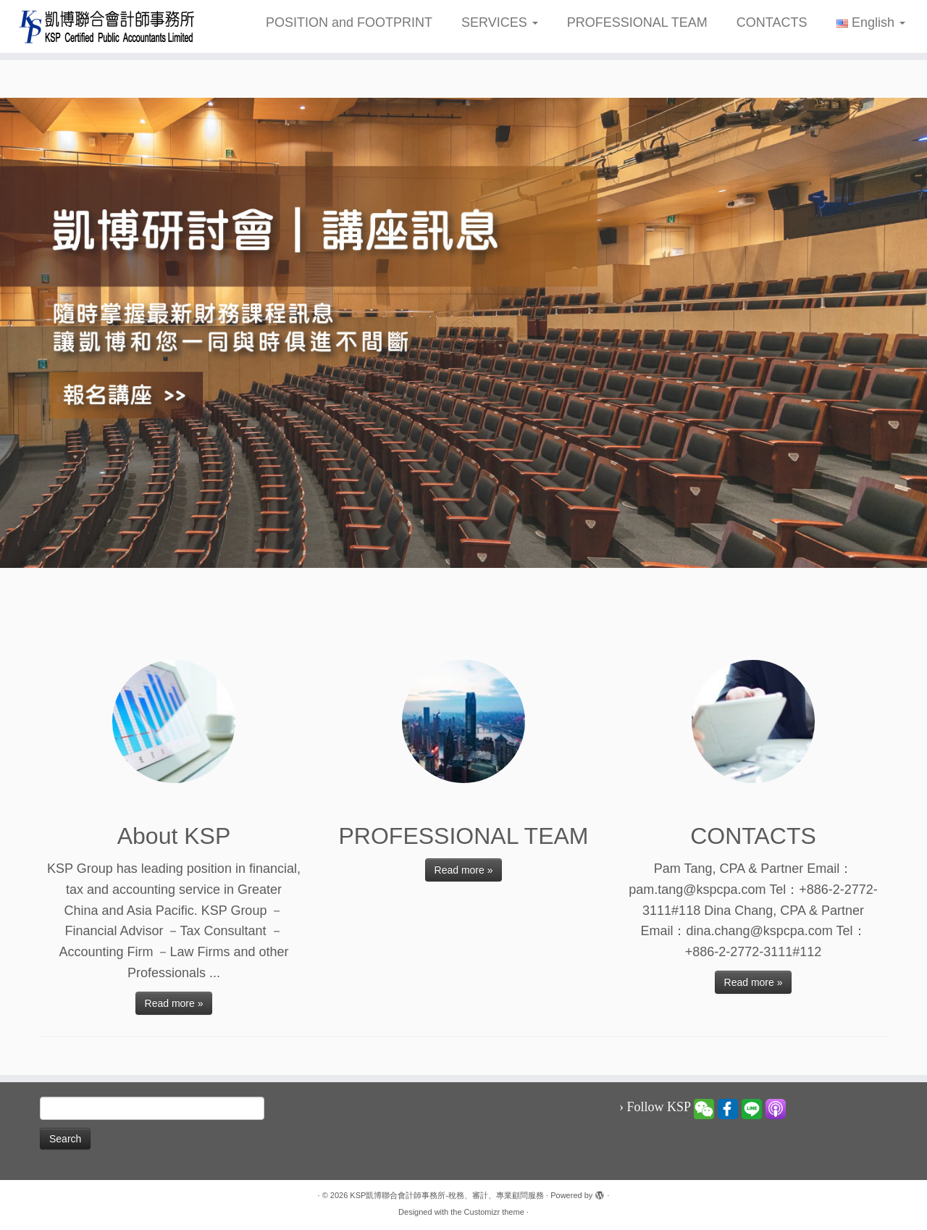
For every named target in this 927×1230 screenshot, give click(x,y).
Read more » (174, 1003)
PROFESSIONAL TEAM (637, 22)
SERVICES (499, 22)
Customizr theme (494, 1212)
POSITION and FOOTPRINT (349, 22)
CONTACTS (772, 22)
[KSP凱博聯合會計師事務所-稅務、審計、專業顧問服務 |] (107, 26)
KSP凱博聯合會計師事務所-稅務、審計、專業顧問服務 (447, 1195)
